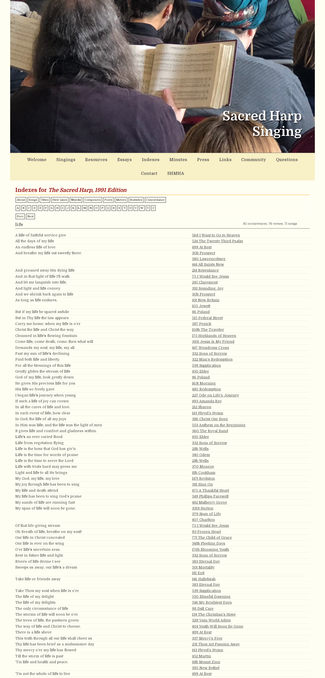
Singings (59, 159)
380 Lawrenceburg (208, 243)
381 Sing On (202, 469)
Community (217, 159)
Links (193, 159)
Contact (270, 159)
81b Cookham (203, 457)
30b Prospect (203, 237)
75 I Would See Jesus (210, 261)
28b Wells (200, 433)
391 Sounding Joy (207, 273)
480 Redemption (206, 373)
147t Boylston (203, 463)
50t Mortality (203, 551)
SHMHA (292, 159)
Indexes (130, 159)
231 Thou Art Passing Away (216, 628)
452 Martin (201, 640)
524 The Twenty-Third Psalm (217, 225)
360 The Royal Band (210, 415)
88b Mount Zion (206, 646)
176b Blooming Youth (210, 534)
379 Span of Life (206, 498)
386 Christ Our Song (210, 403)
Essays (108, 159)
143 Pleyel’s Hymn (207, 397)
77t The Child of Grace (212, 522)
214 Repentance (205, 254)
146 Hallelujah (204, 563)
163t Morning (204, 367)
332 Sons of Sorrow (209, 338)
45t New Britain (205, 284)
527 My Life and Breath (212, 670)
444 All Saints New (208, 249)
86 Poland (201, 296)
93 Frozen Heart (206, 516)
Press (174, 159)
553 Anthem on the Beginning (219, 409)
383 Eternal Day (206, 546)
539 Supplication (206, 350)
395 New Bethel (205, 652)
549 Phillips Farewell (210, 480)
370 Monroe (203, 451)
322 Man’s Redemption (212, 344)
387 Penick (201, 308)
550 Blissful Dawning (211, 581)
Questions (245, 159)
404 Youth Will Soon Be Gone (217, 611)
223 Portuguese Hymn (211, 664)
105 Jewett (201, 290)
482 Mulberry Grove (209, 487)
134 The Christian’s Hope (214, 599)
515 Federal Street (207, 302)
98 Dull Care (203, 593)
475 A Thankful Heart (210, 475)
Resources (84, 159)
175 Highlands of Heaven (214, 320)
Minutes (153, 159)
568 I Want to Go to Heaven (216, 219)
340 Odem (201, 439)
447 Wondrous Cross (210, 332)
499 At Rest (202, 231)
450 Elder (200, 356)
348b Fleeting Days (208, 528)
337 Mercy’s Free (207, 622)
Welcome (34, 159)
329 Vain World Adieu (211, 604)
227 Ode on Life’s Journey (215, 379)
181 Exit (198, 557)
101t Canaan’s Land (209, 676)
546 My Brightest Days (212, 587)
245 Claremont (205, 266)
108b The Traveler (208, 314)
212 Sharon (201, 391)
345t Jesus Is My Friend (213, 326)
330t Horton (202, 492)
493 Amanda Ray (207, 385)
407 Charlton (203, 504)
